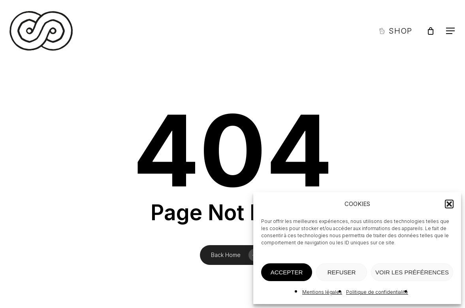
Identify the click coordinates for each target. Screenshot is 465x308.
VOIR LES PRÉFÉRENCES (412, 272)
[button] (449, 204)
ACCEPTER (287, 272)
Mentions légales (322, 292)
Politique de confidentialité (377, 292)
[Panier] (430, 30)
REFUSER (342, 272)
